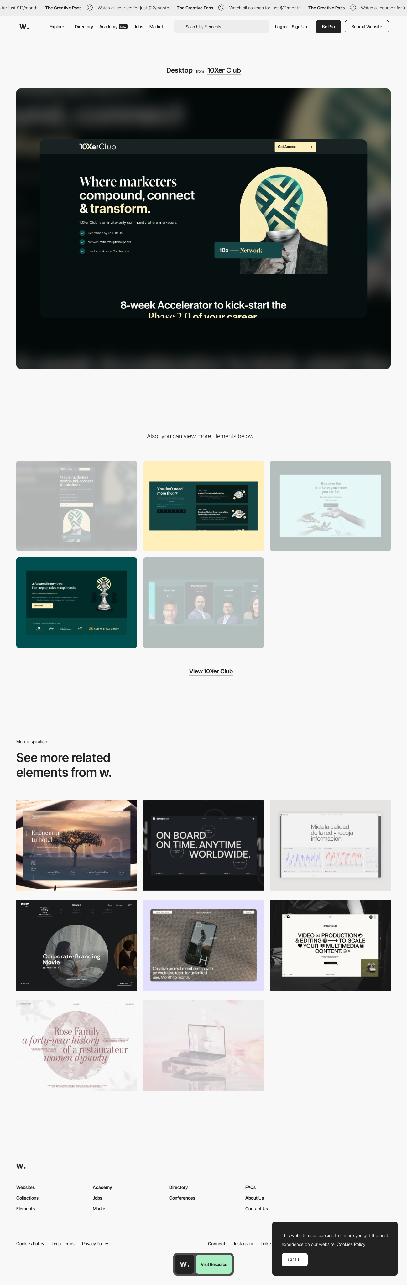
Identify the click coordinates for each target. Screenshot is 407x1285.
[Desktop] (203, 845)
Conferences (182, 1197)
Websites (25, 1187)
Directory (84, 26)
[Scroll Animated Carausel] (203, 506)
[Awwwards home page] (184, 1264)
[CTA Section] (330, 506)
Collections (27, 1197)
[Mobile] (76, 506)
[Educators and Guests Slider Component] (203, 602)
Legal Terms (63, 1243)
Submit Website (367, 26)
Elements (25, 1208)
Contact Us (256, 1208)
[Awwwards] (24, 26)
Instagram (243, 1243)
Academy (113, 26)
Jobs (138, 26)
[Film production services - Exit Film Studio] (76, 945)
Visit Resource (214, 1264)
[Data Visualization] (330, 845)
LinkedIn (269, 1243)
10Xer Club (224, 70)
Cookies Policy (30, 1243)
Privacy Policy (95, 1243)
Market (156, 26)
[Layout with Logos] (76, 602)
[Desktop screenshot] (76, 1045)
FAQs (250, 1187)
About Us (254, 1197)
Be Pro (328, 26)
